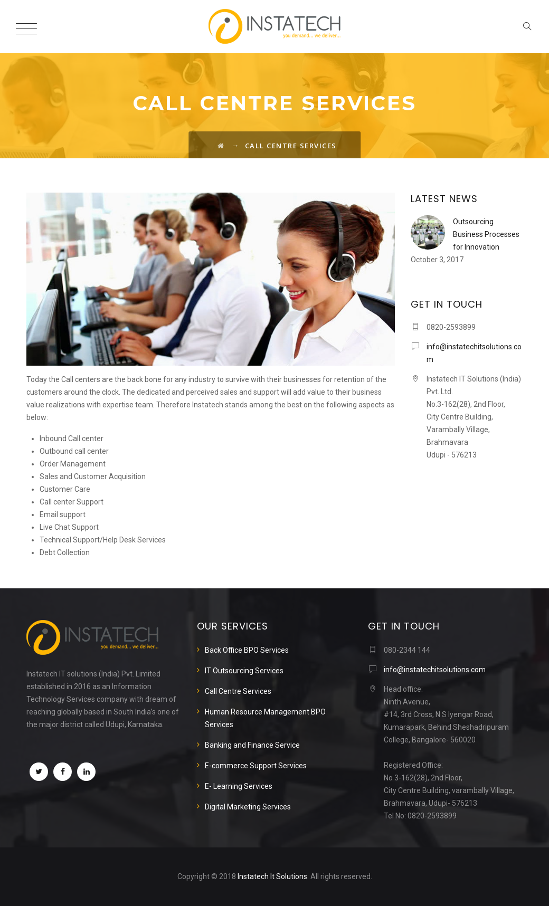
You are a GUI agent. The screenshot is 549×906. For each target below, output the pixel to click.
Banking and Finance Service (252, 745)
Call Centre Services (238, 691)
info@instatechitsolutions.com (435, 669)
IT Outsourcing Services (244, 670)
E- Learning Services (238, 786)
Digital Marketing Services (248, 807)
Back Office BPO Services (247, 650)
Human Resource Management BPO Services (265, 718)
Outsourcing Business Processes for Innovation (486, 234)
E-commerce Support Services (256, 765)
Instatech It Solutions (272, 876)
